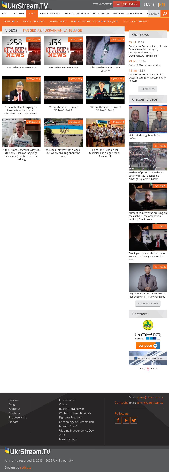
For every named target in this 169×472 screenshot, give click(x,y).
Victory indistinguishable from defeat (145, 137)
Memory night (68, 439)
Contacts (14, 413)
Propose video (18, 417)
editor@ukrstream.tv (149, 397)
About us (14, 409)
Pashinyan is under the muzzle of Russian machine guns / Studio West (147, 256)
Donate (13, 422)
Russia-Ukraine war (50, 13)
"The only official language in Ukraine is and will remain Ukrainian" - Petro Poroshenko (21, 110)
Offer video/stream (102, 4)
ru (154, 4)
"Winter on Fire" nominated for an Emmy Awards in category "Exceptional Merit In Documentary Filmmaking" (148, 51)
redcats (25, 467)
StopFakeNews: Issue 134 (63, 67)
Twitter (133, 419)
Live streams (17, 13)
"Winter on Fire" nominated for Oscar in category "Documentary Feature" (147, 77)
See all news (148, 88)
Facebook (118, 419)
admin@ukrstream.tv (149, 403)
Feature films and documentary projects (94, 21)
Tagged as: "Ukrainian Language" (52, 30)
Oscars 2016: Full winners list (145, 65)
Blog (12, 404)
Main (4, 13)
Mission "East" (68, 426)
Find (165, 13)
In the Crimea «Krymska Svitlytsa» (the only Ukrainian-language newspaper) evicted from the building (21, 154)
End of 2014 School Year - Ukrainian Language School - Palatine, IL (105, 153)
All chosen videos (147, 303)
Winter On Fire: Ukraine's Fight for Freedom (86, 13)
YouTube (126, 419)
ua (147, 4)
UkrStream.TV (10, 21)
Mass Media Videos (33, 21)
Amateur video (57, 21)
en (162, 4)
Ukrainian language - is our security (105, 69)
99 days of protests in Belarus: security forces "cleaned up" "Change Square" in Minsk (146, 175)
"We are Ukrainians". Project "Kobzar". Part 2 (63, 109)
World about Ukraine (135, 21)
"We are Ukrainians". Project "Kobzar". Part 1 (105, 109)
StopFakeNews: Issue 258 (21, 67)
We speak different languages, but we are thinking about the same (63, 153)
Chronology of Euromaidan (128, 13)
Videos (32, 13)
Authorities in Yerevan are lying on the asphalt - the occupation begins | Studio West (148, 216)
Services (14, 400)
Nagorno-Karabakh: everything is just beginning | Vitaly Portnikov (147, 295)
